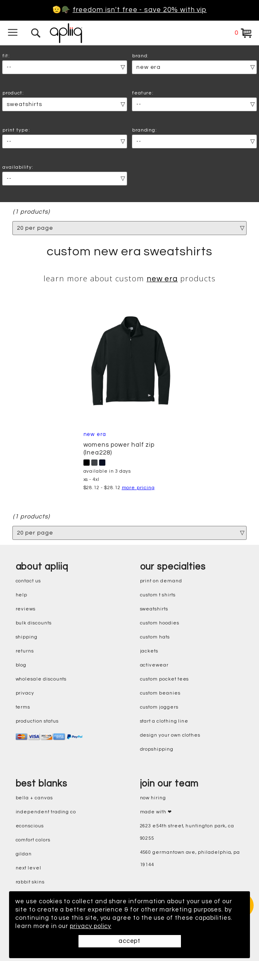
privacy (25, 693)
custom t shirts (158, 595)
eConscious (30, 826)
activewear (154, 665)
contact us (28, 581)
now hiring (153, 798)
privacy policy (90, 926)
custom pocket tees (164, 679)
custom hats (155, 637)
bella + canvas (34, 798)
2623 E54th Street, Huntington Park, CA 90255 (187, 832)
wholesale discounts (41, 679)
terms (23, 707)
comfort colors (33, 840)
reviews (26, 609)
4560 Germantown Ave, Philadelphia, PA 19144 (190, 858)
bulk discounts (34, 623)
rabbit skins (30, 882)
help (22, 595)
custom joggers (159, 707)
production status (37, 721)
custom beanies (160, 693)
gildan (24, 854)
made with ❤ (156, 812)
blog (21, 665)
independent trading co (46, 812)
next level (28, 868)
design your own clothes (170, 735)
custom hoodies (159, 623)
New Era (162, 279)
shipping (27, 637)
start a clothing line (164, 721)
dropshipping (156, 749)
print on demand (161, 581)
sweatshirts (154, 609)
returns (25, 651)
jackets (149, 651)
